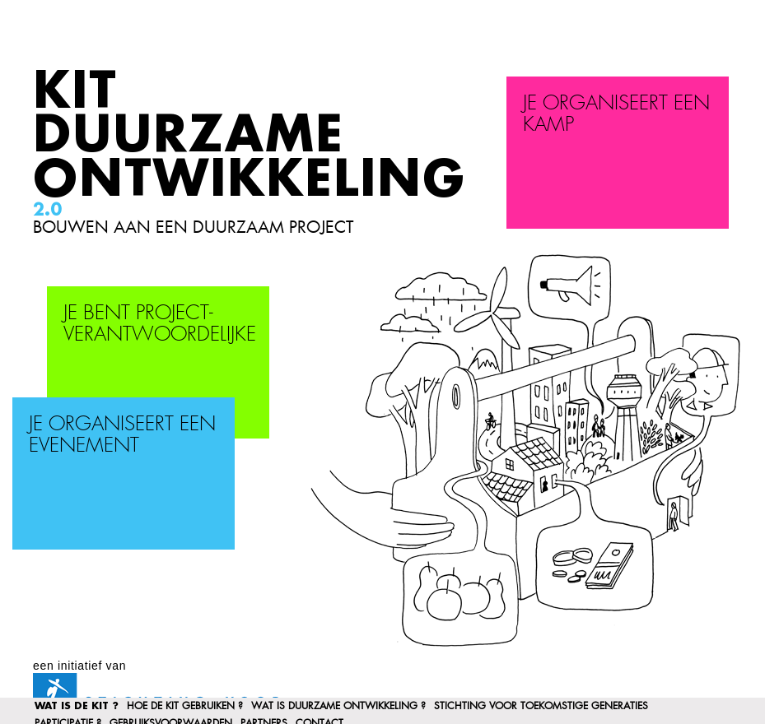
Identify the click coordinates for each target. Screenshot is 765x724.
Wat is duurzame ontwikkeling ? (338, 705)
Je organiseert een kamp (616, 114)
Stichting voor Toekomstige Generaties (541, 705)
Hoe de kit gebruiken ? (185, 705)
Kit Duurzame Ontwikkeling (249, 136)
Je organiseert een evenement (122, 435)
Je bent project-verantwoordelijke (159, 324)
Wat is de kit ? (77, 706)
